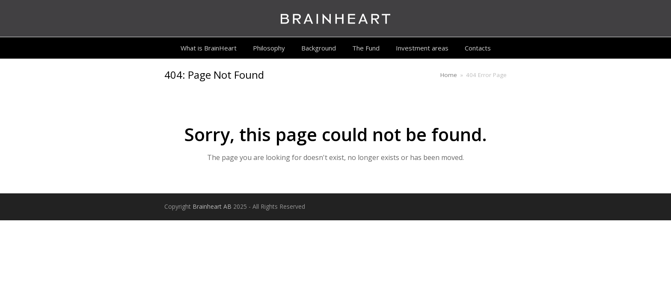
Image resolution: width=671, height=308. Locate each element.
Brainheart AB (212, 206)
